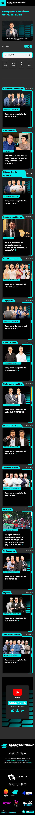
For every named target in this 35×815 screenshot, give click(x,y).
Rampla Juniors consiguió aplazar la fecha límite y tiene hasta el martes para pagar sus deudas (14, 540)
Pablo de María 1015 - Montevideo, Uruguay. (17, 760)
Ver (29, 88)
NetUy (30, 762)
